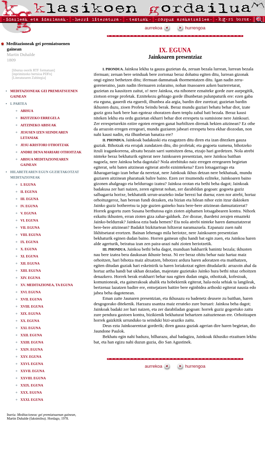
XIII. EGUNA (30, 270)
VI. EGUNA (29, 220)
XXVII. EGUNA (32, 371)
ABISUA (26, 111)
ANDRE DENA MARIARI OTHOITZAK (50, 152)
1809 (11, 59)
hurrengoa (191, 27)
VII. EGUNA (30, 227)
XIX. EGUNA (30, 313)
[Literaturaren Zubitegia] (29, 78)
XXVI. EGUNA (31, 364)
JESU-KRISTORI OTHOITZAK (44, 145)
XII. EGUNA (30, 263)
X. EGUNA (28, 249)
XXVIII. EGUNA (33, 378)
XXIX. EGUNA (31, 385)
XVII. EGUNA (31, 299)
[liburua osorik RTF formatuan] (33, 70)
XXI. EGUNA (30, 328)
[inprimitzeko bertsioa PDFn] (32, 74)
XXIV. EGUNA (31, 349)
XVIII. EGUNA (31, 306)
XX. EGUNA (30, 321)
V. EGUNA (28, 213)
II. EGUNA (28, 192)
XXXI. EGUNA (31, 399)
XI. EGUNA (29, 256)
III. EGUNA (29, 199)
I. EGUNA (28, 184)
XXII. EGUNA (31, 335)
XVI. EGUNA (30, 292)
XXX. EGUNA (31, 392)
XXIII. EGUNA (31, 342)
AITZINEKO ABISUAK (38, 125)
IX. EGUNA (29, 242)
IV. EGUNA (29, 206)
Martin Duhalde (21, 54)
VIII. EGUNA (30, 235)
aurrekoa (158, 27)
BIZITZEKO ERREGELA (40, 118)
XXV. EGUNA (31, 356)
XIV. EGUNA (30, 278)
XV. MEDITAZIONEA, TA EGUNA (46, 285)
